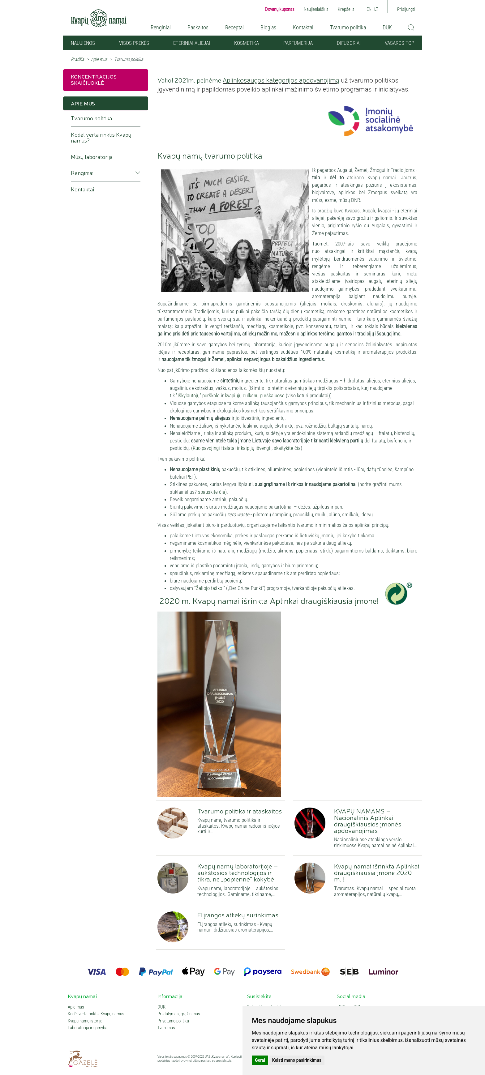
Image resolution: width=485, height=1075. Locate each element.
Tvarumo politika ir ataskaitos (239, 810)
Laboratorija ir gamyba (87, 1027)
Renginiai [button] (82, 173)
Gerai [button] (260, 1060)
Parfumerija (298, 43)
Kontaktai (303, 27)
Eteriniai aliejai (191, 43)
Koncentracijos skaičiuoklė (94, 79)
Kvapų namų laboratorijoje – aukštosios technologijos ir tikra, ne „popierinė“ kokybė (237, 872)
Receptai (234, 27)
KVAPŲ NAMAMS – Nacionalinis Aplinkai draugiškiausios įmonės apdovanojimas (367, 820)
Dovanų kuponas (279, 9)
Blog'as (268, 27)
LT (376, 9)
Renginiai (161, 27)
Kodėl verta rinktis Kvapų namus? (101, 137)
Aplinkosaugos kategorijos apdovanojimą (281, 80)
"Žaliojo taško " (210, 588)
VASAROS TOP (399, 43)
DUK (387, 27)
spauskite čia (211, 492)
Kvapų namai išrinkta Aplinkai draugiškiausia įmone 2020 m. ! (376, 872)
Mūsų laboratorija (92, 157)
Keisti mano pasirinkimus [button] (296, 1060)
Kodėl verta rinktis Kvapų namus (96, 1014)
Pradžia (77, 59)
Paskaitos (197, 27)
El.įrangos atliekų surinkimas (237, 914)
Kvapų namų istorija (85, 1021)
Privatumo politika (173, 1021)
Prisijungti (406, 9)
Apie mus (99, 59)
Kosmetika (246, 43)
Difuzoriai (349, 43)
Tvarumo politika (348, 27)
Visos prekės (134, 43)
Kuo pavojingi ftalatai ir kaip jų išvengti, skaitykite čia (247, 448)
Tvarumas (166, 1027)
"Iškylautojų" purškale (198, 395)
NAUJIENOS (83, 43)
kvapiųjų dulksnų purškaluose (255, 395)
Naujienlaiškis (316, 9)
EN (369, 9)
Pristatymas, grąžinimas (178, 1014)
